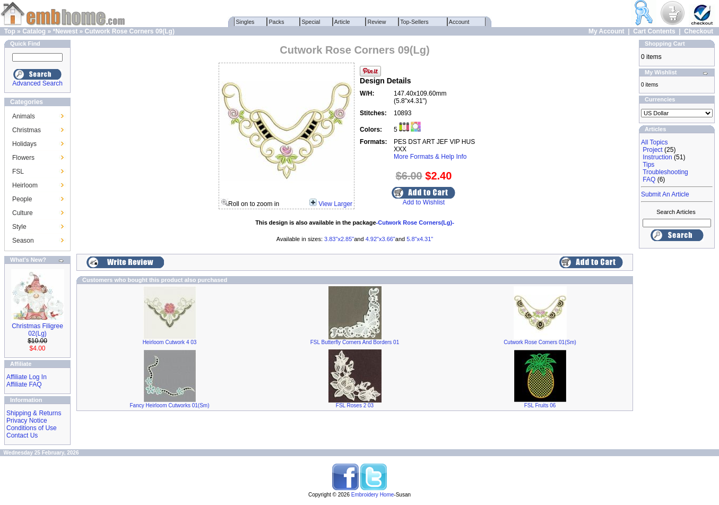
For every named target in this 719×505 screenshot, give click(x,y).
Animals (23, 116)
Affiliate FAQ (23, 384)
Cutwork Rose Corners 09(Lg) (130, 31)
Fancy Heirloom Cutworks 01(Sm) (169, 405)
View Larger (335, 204)
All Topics (654, 142)
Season (23, 240)
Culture (22, 213)
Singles (245, 22)
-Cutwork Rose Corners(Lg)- (415, 222)
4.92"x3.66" (380, 239)
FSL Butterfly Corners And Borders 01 (355, 342)
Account (459, 22)
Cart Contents (654, 31)
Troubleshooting (665, 172)
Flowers (23, 157)
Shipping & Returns (33, 413)
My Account (606, 31)
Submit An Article (665, 194)
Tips (648, 164)
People (22, 199)
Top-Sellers (414, 22)
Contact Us (22, 435)
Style (19, 226)
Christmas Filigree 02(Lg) (37, 329)
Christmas (26, 130)
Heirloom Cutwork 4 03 (170, 342)
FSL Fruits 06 (540, 405)
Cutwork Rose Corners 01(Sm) (540, 342)
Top (9, 31)
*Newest (65, 31)
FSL (18, 171)
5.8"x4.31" (419, 239)
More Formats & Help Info (430, 156)
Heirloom (25, 185)
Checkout (698, 31)
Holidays (24, 144)
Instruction (657, 157)
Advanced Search (37, 83)
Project (652, 149)
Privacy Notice (26, 420)
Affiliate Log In (26, 377)
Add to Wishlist (424, 202)
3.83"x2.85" (339, 239)
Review (377, 22)
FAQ (649, 179)
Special (311, 22)
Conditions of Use (31, 428)
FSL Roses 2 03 (355, 405)
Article (342, 22)
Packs (276, 22)
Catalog (34, 31)
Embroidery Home (372, 495)
